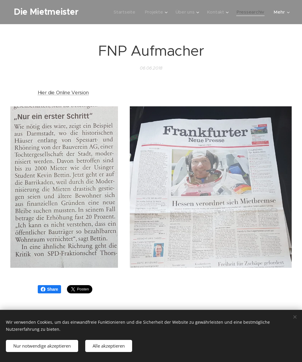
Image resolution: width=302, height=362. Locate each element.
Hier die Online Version (63, 93)
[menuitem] (123, 12)
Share (49, 289)
